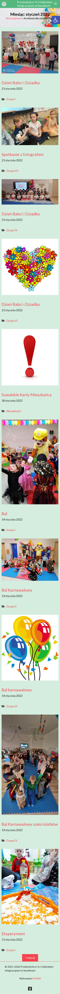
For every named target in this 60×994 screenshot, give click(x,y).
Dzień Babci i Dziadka (21, 82)
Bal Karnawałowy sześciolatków (30, 824)
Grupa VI (11, 320)
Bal (4, 513)
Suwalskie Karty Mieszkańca (27, 394)
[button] (56, 20)
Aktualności (13, 411)
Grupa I (11, 99)
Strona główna (13, 18)
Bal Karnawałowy (17, 590)
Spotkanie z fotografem (23, 154)
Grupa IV (11, 230)
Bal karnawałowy (17, 689)
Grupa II (11, 606)
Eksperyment (13, 933)
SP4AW (36, 978)
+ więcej (30, 957)
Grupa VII (12, 170)
